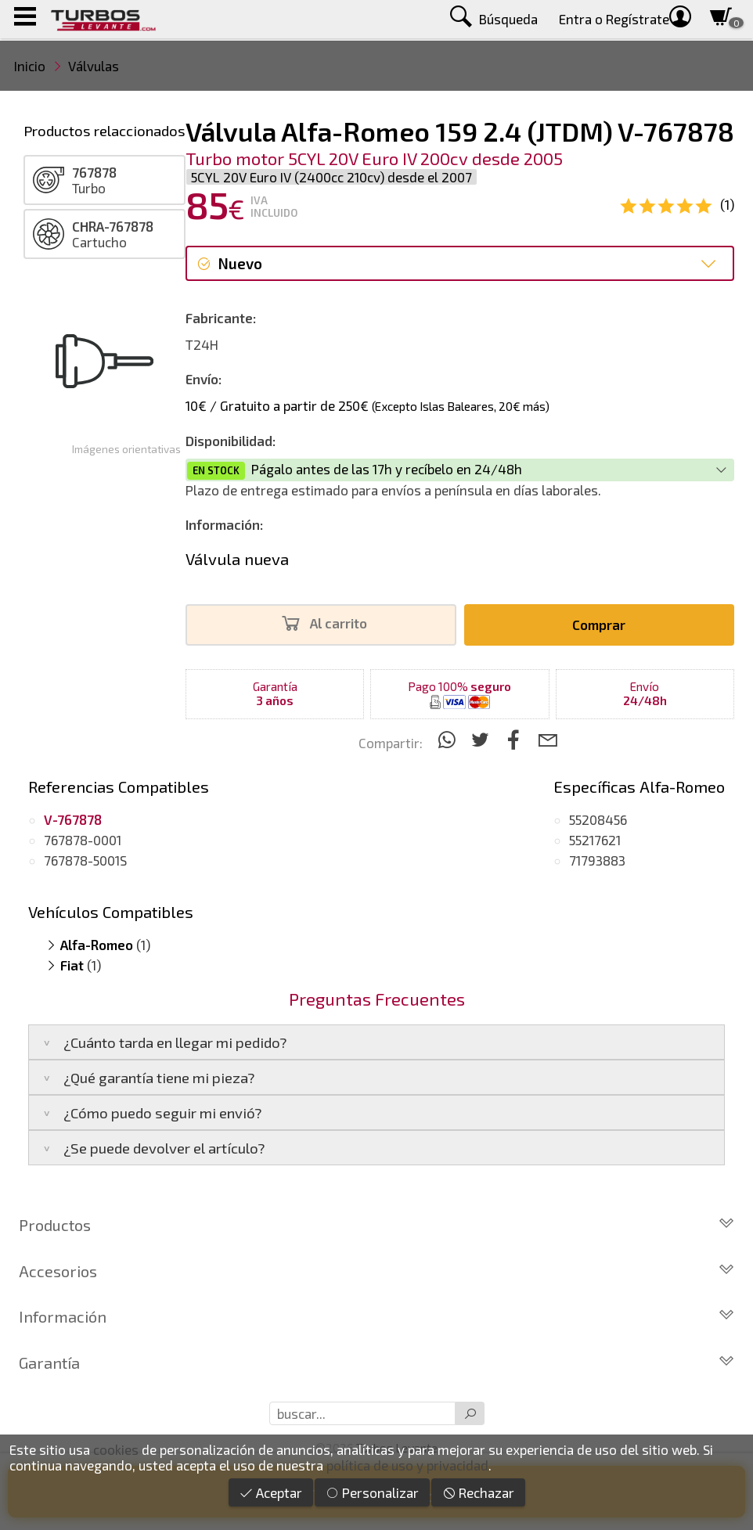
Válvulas (93, 66)
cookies (116, 1449)
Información (376, 1316)
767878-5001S (85, 860)
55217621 (595, 840)
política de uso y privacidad (407, 1465)
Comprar (598, 624)
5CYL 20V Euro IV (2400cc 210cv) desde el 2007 (331, 177)
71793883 (597, 860)
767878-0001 (82, 840)
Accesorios (376, 1271)
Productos (376, 1224)
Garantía (376, 1362)
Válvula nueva (237, 558)
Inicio (29, 66)
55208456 (598, 819)
